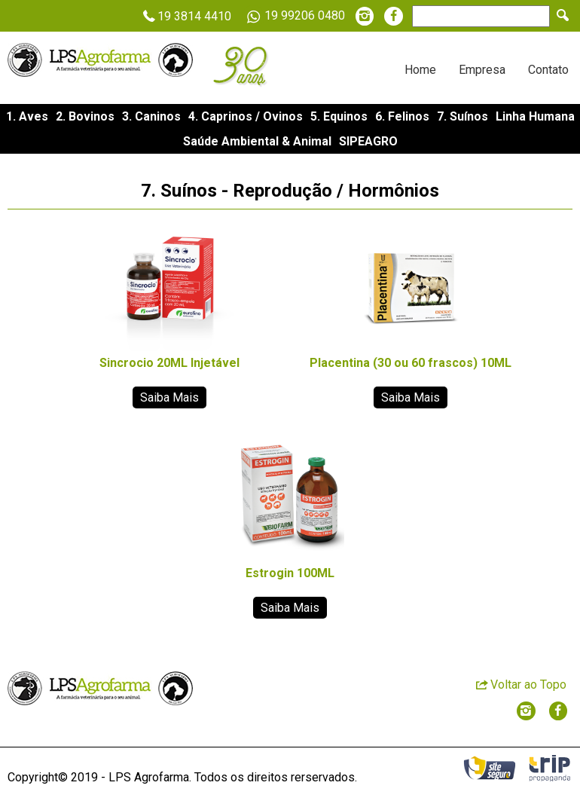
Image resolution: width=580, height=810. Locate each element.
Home (420, 70)
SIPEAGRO (368, 141)
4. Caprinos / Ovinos (245, 116)
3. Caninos (151, 116)
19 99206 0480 (293, 16)
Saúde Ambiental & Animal (257, 141)
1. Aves (27, 116)
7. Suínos (462, 116)
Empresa (482, 70)
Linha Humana (535, 116)
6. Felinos (402, 116)
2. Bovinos (85, 116)
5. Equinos (339, 116)
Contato (548, 70)
